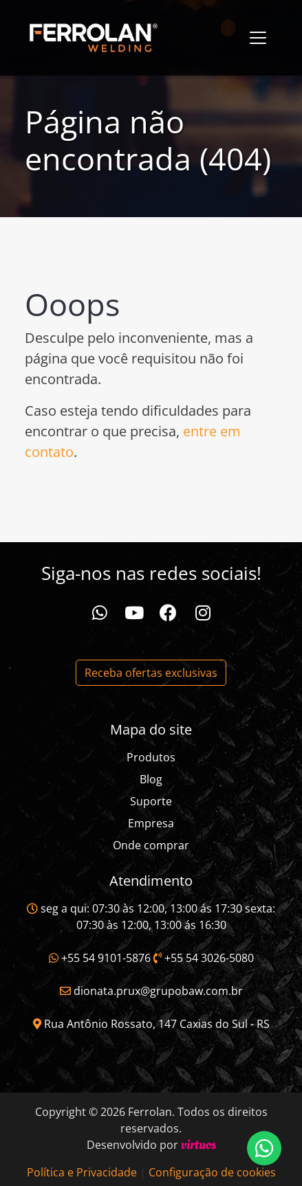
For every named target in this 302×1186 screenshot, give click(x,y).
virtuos (198, 1144)
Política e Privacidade (82, 1172)
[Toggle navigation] (258, 38)
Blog (151, 779)
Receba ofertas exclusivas (151, 672)
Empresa (151, 823)
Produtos (151, 757)
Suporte (151, 801)
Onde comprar (151, 845)
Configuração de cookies (212, 1172)
